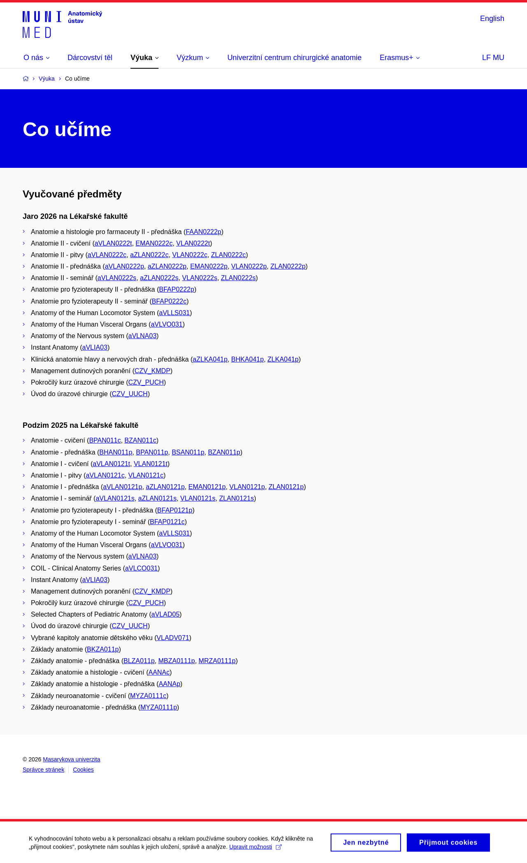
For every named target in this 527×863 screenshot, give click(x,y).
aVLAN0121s (115, 498)
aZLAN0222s (159, 277)
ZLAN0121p (285, 486)
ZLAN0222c (228, 254)
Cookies (83, 769)
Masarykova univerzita (71, 759)
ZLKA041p (283, 359)
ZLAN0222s (238, 277)
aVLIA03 (94, 347)
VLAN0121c (145, 475)
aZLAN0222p (167, 266)
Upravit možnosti (255, 849)
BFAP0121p (174, 510)
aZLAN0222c (149, 254)
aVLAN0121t (111, 463)
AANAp (169, 683)
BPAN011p (152, 452)
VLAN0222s (199, 277)
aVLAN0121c (105, 475)
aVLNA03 (142, 335)
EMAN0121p (207, 486)
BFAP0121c (167, 521)
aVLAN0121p (122, 486)
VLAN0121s (197, 498)
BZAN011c (140, 440)
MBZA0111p (177, 660)
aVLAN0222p (124, 266)
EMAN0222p (209, 266)
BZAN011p (224, 452)
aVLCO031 (141, 568)
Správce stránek (43, 769)
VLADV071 (172, 637)
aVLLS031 (174, 312)
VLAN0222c (189, 254)
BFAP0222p (176, 289)
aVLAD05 (166, 614)
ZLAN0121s (236, 498)
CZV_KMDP (152, 370)
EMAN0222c (154, 243)
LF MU (493, 57)
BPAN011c (105, 440)
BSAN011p (188, 452)
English (492, 18)
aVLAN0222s (117, 277)
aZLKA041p (210, 359)
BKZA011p (103, 649)
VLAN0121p (247, 486)
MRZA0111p (217, 660)
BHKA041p (247, 359)
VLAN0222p (249, 266)
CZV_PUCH (146, 382)
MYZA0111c (148, 695)
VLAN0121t (151, 463)
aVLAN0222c (107, 254)
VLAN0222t (193, 243)
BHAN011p (115, 452)
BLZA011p (139, 660)
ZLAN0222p (287, 266)
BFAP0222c (169, 301)
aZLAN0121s (157, 498)
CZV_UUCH (130, 393)
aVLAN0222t (113, 243)
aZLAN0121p (165, 486)
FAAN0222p (203, 231)
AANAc (159, 672)
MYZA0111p (158, 707)
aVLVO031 (166, 324)
